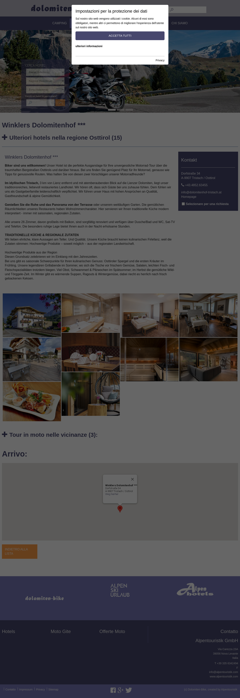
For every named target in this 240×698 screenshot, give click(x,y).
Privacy (160, 60)
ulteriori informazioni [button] (88, 46)
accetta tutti (120, 35)
